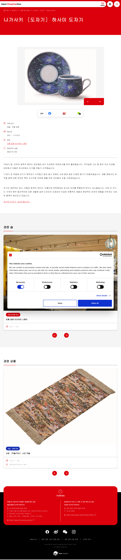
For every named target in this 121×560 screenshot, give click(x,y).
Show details (101, 296)
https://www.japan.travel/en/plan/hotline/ (80, 515)
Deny (60, 303)
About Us (33, 539)
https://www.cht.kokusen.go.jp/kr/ (20, 520)
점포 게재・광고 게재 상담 (51, 539)
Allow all (95, 303)
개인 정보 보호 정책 (71, 539)
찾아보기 (14, 10)
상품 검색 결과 (25, 10)
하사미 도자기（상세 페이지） (17, 201)
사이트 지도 (87, 539)
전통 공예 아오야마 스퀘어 (17, 143)
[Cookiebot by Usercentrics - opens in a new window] (101, 255)
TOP (7, 10)
